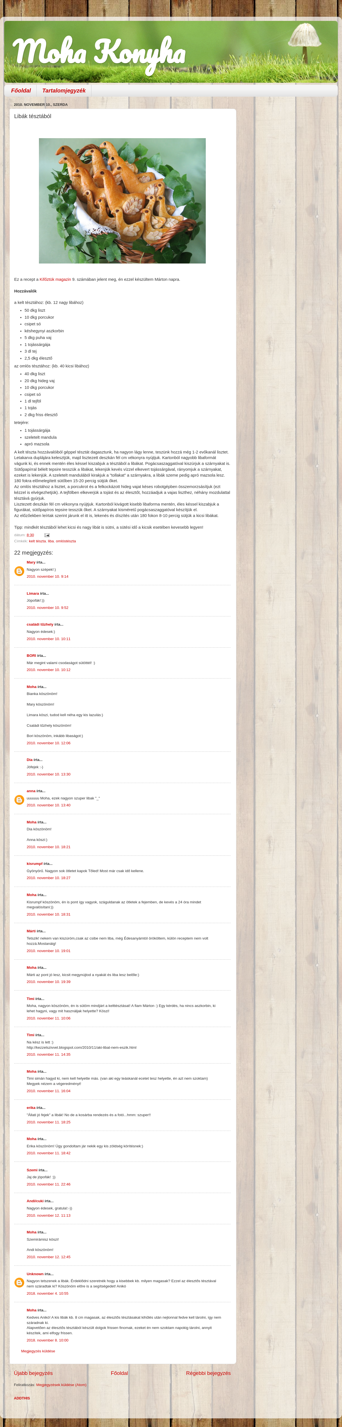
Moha (31, 687)
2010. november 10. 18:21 (49, 847)
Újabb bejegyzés (33, 1373)
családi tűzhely (40, 624)
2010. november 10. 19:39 (49, 982)
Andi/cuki (35, 1201)
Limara (33, 593)
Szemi (32, 1170)
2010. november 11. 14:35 (49, 1054)
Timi (30, 999)
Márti (31, 931)
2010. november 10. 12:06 (49, 743)
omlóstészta (66, 541)
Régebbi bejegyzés (208, 1373)
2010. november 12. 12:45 (49, 1257)
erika (31, 1108)
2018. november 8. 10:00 (47, 1340)
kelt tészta (37, 541)
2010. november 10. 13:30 (49, 774)
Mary (31, 562)
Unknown (35, 1274)
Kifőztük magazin (56, 279)
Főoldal (21, 90)
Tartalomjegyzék (64, 90)
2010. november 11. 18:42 (49, 1153)
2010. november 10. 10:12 (49, 670)
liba (51, 541)
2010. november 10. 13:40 (49, 805)
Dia (30, 760)
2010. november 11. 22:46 (49, 1184)
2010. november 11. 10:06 (49, 1018)
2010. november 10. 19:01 (49, 951)
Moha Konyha (99, 51)
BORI (31, 655)
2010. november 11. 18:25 (49, 1122)
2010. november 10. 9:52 (47, 608)
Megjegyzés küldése (38, 1351)
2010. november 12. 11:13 (49, 1215)
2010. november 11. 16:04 (49, 1091)
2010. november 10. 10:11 (49, 639)
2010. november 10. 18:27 (49, 878)
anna (31, 791)
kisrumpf (35, 864)
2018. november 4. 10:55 (47, 1293)
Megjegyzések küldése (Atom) (61, 1385)
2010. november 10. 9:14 (47, 576)
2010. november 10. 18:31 (49, 914)
